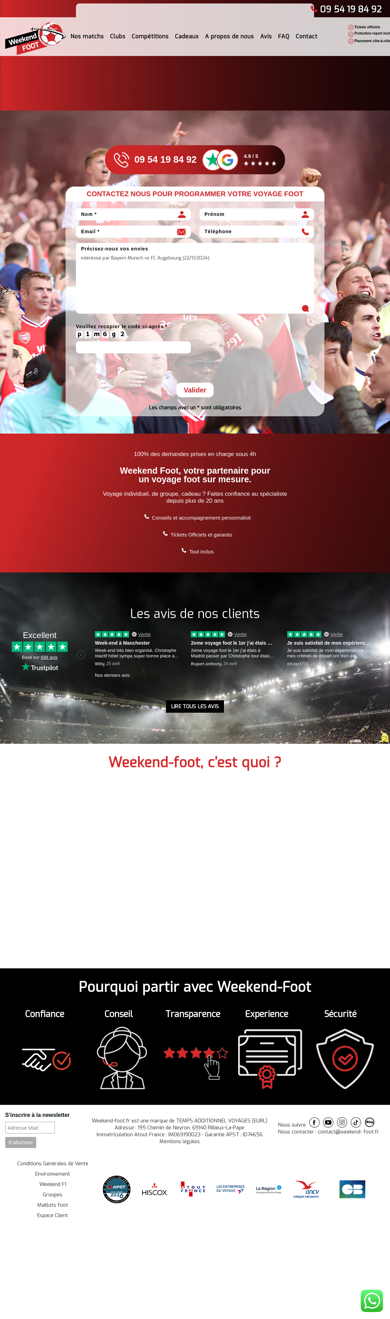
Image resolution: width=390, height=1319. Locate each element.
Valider (195, 390)
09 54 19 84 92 (346, 9)
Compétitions (150, 36)
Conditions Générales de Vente (52, 1163)
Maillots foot (52, 1205)
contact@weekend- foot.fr (348, 1131)
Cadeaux (187, 36)
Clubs (118, 36)
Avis (266, 36)
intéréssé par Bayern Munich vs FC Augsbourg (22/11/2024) (195, 283)
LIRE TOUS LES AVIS (195, 706)
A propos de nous (229, 36)
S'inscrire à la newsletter (37, 1115)
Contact (307, 36)
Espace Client (52, 1215)
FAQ (284, 36)
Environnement (52, 1173)
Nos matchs (87, 36)
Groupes (52, 1194)
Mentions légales (179, 1141)
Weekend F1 (52, 1184)
